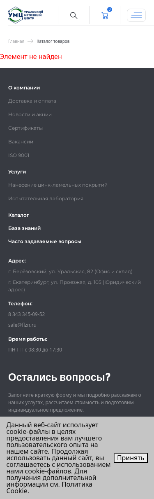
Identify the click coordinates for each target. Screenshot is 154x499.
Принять (131, 457)
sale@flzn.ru (22, 324)
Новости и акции (30, 114)
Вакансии (20, 141)
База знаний (24, 228)
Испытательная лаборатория (45, 198)
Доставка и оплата (32, 101)
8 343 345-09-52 (26, 314)
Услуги (17, 172)
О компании (24, 87)
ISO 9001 (18, 155)
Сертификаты (25, 128)
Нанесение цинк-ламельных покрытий (58, 185)
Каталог (18, 215)
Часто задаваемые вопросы (44, 241)
